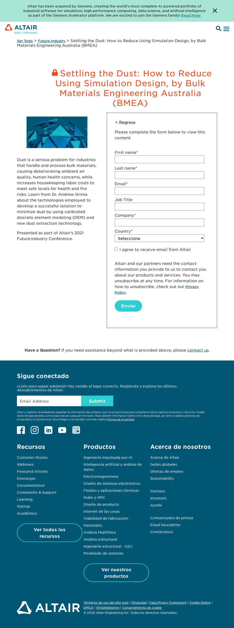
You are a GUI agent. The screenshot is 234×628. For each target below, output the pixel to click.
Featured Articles (32, 471)
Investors (158, 498)
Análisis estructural (100, 539)
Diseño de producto (101, 504)
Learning (25, 499)
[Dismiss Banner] (215, 11)
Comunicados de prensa (171, 518)
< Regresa (125, 122)
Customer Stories (32, 457)
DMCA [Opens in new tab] (88, 607)
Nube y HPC (94, 497)
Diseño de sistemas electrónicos (112, 483)
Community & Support (37, 492)
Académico (27, 513)
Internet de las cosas (102, 511)
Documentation (31, 485)
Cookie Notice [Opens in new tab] (200, 602)
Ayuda (156, 505)
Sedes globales (163, 464)
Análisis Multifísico (100, 532)
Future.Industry (51, 41)
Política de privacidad (120, 419)
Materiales (93, 525)
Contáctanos (161, 532)
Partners (157, 491)
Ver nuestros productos (116, 573)
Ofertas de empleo (167, 471)
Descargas (26, 478)
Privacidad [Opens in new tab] (139, 602)
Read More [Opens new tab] (191, 15)
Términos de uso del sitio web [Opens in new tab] (106, 602)
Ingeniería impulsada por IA (108, 457)
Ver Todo (25, 41)
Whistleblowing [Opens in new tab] (107, 607)
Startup (23, 506)
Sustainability (162, 478)
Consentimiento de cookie (142, 607)
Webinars (25, 464)
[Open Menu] (225, 29)
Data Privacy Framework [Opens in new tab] (167, 602)
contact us (198, 349)
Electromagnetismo (101, 476)
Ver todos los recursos (49, 533)
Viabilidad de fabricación (106, 518)
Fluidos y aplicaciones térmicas (111, 490)
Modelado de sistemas (103, 553)
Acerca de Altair (164, 457)
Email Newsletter (165, 525)
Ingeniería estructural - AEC (108, 546)
